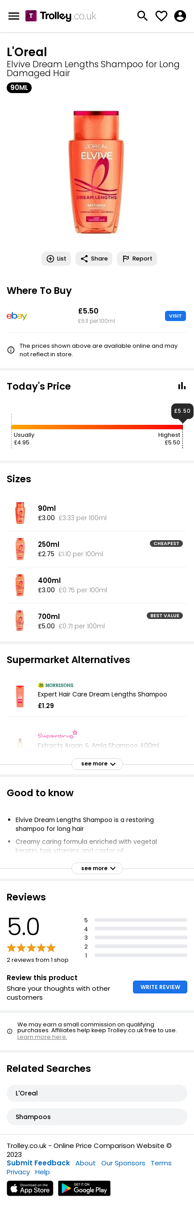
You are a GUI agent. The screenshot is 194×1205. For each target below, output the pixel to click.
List (56, 258)
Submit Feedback (38, 1163)
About (85, 1163)
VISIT (175, 315)
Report (137, 258)
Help (42, 1172)
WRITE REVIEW (160, 987)
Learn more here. (42, 1037)
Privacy (18, 1172)
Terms (161, 1163)
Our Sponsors (123, 1163)
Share (94, 258)
